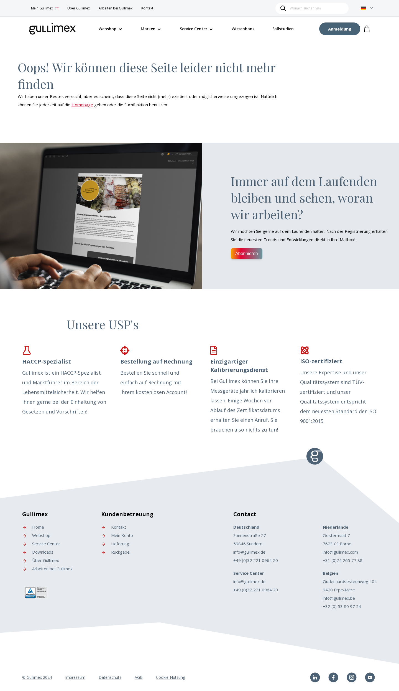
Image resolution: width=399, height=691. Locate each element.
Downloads (37, 552)
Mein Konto (117, 535)
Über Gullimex (78, 8)
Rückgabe (115, 552)
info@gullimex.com (340, 552)
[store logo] (52, 28)
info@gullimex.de (249, 552)
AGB (139, 677)
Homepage (82, 104)
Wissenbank (243, 28)
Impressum (75, 677)
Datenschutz (110, 677)
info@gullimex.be (339, 598)
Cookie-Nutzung (170, 677)
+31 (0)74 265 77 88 (342, 560)
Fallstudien (283, 28)
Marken (148, 28)
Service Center (193, 28)
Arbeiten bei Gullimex (115, 8)
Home (33, 527)
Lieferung (115, 543)
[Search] (283, 8)
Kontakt (147, 8)
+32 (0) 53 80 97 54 (342, 606)
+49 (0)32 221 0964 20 (255, 560)
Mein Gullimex (44, 8)
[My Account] (339, 28)
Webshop (36, 535)
